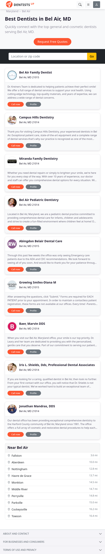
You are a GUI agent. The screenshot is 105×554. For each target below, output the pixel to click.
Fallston (53, 455)
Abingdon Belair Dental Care (40, 241)
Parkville (53, 502)
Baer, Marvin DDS (32, 324)
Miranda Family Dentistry (38, 158)
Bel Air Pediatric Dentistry (39, 200)
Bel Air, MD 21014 (29, 122)
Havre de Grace (53, 476)
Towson (53, 516)
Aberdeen (53, 462)
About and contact (16, 533)
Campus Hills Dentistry (36, 117)
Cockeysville (53, 509)
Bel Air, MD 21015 (29, 77)
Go (92, 56)
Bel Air (26, 11)
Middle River (53, 489)
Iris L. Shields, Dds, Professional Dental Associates (57, 365)
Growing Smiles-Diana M (37, 282)
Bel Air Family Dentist (35, 72)
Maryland (12, 11)
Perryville (53, 496)
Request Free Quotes (53, 42)
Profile (33, 104)
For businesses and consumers (23, 541)
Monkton (53, 482)
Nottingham (53, 469)
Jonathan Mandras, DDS (37, 406)
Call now (15, 104)
